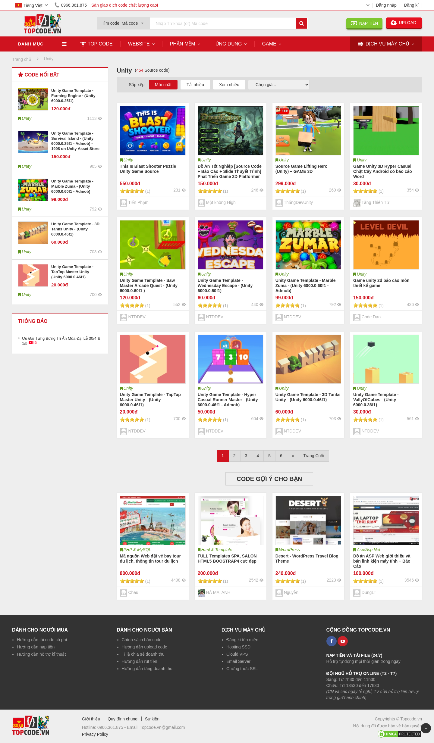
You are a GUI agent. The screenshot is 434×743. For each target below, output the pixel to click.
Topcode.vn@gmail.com (162, 727)
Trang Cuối (313, 455)
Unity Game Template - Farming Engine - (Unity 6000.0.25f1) (73, 95)
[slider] (132, 191)
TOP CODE (96, 43)
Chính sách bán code (142, 639)
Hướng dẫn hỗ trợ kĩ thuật (41, 654)
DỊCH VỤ (383, 44)
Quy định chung (122, 718)
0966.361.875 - (112, 727)
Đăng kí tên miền (242, 639)
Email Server (238, 661)
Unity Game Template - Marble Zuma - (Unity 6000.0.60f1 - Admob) (72, 186)
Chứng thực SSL (242, 668)
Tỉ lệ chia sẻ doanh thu (143, 654)
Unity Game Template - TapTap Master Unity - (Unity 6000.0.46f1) (72, 271)
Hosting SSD (238, 647)
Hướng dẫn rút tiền (139, 661)
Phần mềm (182, 43)
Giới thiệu (91, 718)
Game (269, 43)
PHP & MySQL (137, 549)
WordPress (289, 549)
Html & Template (216, 549)
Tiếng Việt (28, 5)
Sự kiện (152, 718)
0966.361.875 (69, 5)
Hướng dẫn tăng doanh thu (147, 668)
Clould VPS (237, 654)
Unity (128, 160)
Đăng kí (411, 5)
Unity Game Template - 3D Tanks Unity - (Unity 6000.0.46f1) (75, 229)
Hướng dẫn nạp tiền (36, 647)
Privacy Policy (95, 734)
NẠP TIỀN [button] (364, 23)
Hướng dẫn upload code (144, 647)
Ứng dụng (228, 43)
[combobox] (123, 21)
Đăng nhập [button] (386, 5)
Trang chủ (21, 59)
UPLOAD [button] (404, 22)
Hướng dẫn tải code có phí (42, 639)
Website (139, 43)
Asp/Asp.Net (368, 549)
